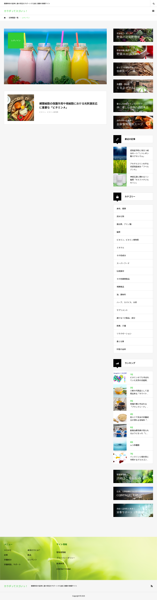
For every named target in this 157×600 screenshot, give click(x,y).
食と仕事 (120, 341)
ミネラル (120, 248)
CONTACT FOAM (63, 569)
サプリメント (122, 310)
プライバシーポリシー (65, 558)
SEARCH (153, 3)
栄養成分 (8, 560)
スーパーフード (123, 263)
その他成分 (121, 255)
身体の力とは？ (34, 550)
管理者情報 (61, 552)
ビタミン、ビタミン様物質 (128, 240)
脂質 (118, 232)
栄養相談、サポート (12, 564)
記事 (6, 555)
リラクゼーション (124, 334)
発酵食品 (120, 287)
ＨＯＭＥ (8, 550)
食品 (29, 555)
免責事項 (60, 564)
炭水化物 (120, 216)
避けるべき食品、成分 (126, 318)
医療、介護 (121, 326)
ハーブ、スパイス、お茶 (127, 302)
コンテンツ (32, 560)
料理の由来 (121, 349)
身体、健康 (121, 209)
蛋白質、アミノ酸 (124, 224)
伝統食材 (120, 271)
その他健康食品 (123, 279)
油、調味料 (121, 295)
